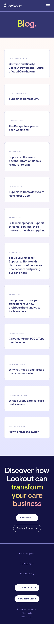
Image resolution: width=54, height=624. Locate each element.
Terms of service (27, 617)
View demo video (27, 599)
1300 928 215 (27, 587)
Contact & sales (27, 528)
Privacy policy (27, 613)
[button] (48, 5)
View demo (27, 517)
